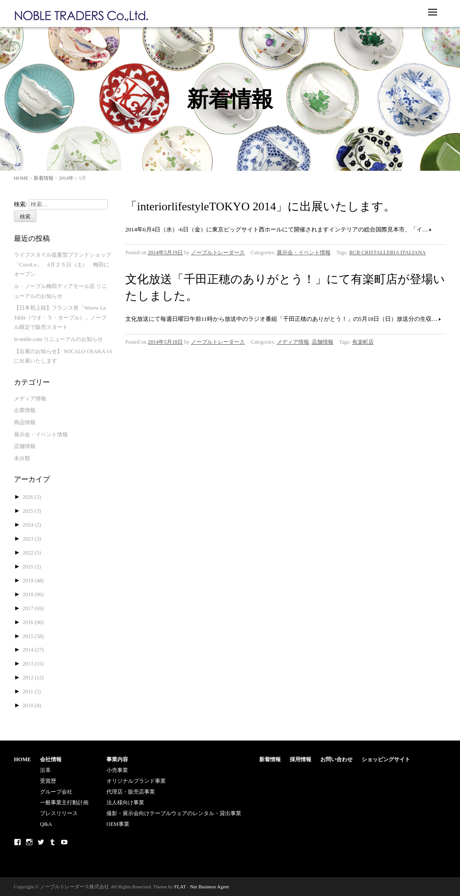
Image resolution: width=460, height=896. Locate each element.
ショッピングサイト (386, 759)
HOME (21, 178)
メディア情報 (293, 342)
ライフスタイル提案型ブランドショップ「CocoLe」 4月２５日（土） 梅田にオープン (62, 264)
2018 (33, 594)
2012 (33, 677)
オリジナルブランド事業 (136, 781)
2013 (33, 664)
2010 (31, 705)
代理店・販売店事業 (130, 792)
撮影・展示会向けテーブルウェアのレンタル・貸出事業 (173, 813)
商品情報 (24, 422)
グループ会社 (56, 792)
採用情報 (300, 759)
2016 (33, 622)
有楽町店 (363, 342)
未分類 (22, 458)
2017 (33, 608)
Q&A (46, 824)
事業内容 (117, 759)
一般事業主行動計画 (64, 802)
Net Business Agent (209, 886)
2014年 (66, 178)
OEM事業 (117, 824)
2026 (31, 497)
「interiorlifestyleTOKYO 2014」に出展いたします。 (260, 206)
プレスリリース (59, 813)
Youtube (64, 842)
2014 (33, 650)
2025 (31, 511)
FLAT (180, 886)
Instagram (29, 842)
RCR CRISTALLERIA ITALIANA (387, 252)
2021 (31, 566)
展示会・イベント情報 (304, 252)
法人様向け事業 (125, 802)
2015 (33, 636)
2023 (31, 539)
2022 (31, 553)
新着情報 (43, 178)
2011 (31, 691)
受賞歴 (48, 781)
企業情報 (24, 410)
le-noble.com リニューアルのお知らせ (58, 339)
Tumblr (52, 842)
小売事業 (117, 770)
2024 (31, 525)
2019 (33, 580)
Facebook (17, 842)
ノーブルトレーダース (218, 252)
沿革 (45, 770)
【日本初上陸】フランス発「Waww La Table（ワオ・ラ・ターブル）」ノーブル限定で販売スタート (60, 317)
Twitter (40, 842)
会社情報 (51, 759)
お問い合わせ (336, 759)
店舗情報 (322, 342)
